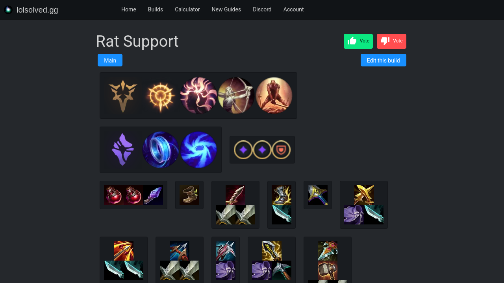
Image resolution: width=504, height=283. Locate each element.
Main (110, 60)
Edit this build (383, 60)
